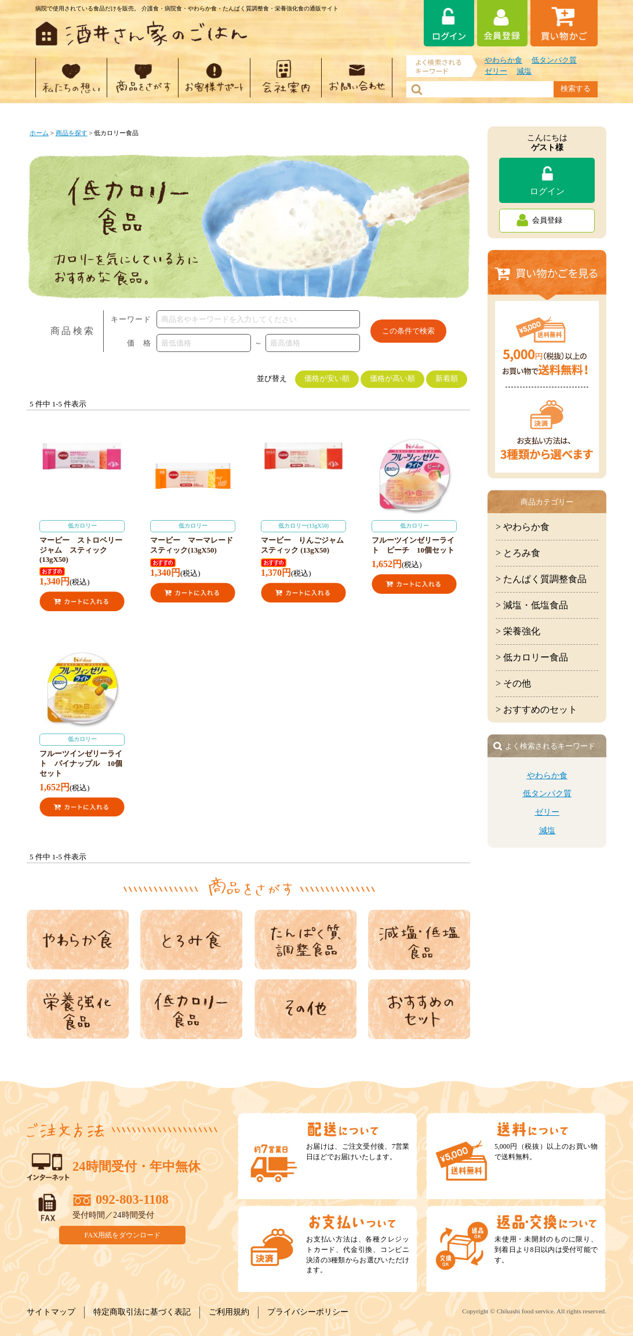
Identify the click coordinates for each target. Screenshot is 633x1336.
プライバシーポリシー (307, 1312)
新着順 (446, 379)
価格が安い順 (327, 379)
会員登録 (547, 220)
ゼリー (496, 71)
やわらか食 (503, 60)
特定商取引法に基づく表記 (142, 1312)
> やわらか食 (523, 527)
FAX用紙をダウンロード (123, 1235)
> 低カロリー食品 (532, 657)
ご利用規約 (229, 1312)
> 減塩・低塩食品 (532, 605)
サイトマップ (51, 1312)
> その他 (513, 683)
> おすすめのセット (536, 709)
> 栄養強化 (518, 631)
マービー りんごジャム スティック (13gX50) (306, 537)
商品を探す (72, 132)
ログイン (547, 191)
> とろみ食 (518, 553)
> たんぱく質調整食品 (541, 579)
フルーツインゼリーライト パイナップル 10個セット (82, 756)
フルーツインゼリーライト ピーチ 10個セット (414, 537)
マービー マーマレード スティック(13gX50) (195, 537)
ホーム (39, 132)
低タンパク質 (554, 60)
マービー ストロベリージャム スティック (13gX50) (82, 542)
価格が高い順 (392, 379)
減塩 (524, 71)
